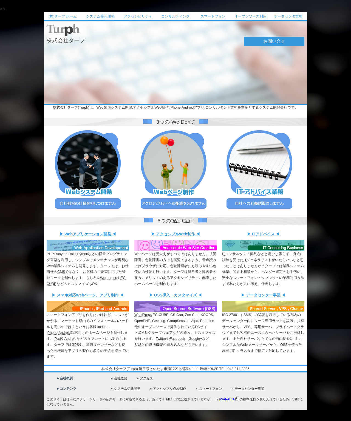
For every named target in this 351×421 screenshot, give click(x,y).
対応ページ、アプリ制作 (88, 295)
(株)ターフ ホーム (63, 16)
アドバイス (263, 234)
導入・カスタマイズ (175, 295)
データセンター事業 (263, 295)
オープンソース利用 (250, 16)
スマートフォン (212, 16)
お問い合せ (274, 41)
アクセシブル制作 (175, 234)
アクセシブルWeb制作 (169, 389)
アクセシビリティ (138, 16)
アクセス (146, 378)
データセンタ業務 (288, 16)
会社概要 (120, 378)
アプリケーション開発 (87, 234)
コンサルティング (175, 16)
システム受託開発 (100, 16)
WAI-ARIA (227, 399)
